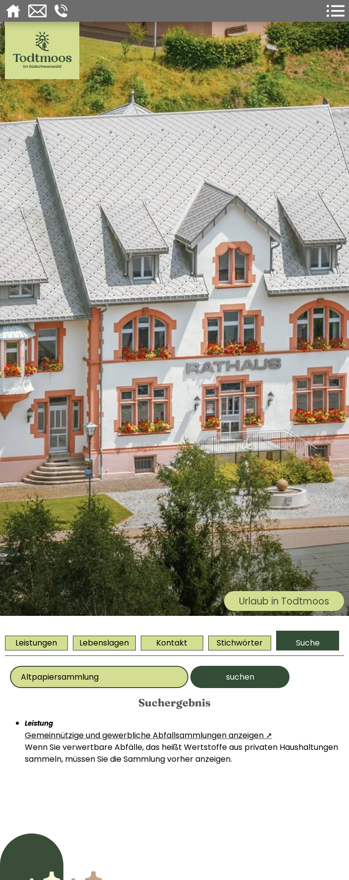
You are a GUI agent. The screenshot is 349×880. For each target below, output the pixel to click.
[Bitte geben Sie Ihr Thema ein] (99, 677)
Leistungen (36, 642)
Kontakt (171, 642)
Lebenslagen (104, 642)
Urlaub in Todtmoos (284, 601)
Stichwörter (240, 642)
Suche (308, 642)
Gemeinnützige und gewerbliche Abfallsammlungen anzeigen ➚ (148, 735)
